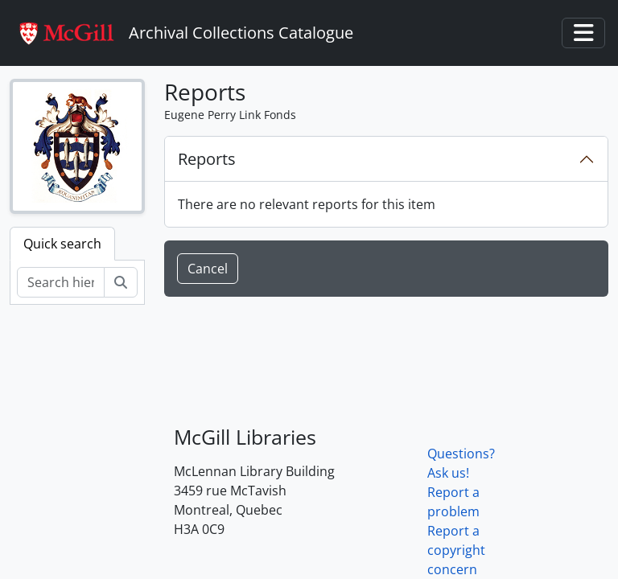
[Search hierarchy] (61, 282)
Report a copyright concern (456, 550)
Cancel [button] (207, 268)
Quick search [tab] (62, 244)
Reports (207, 159)
